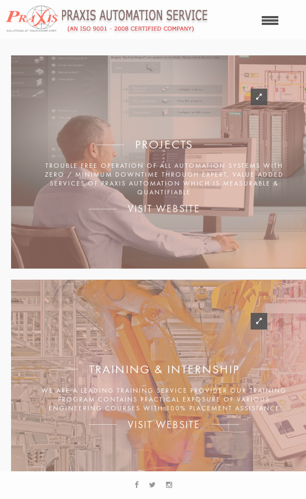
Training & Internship (164, 369)
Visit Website (164, 208)
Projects (164, 144)
